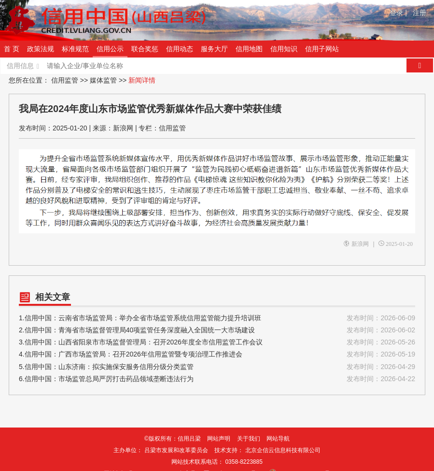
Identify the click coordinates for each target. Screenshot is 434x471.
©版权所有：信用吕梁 (172, 438)
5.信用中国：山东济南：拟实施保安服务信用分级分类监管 (217, 367)
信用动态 (179, 49)
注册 (419, 12)
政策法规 (40, 49)
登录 (398, 12)
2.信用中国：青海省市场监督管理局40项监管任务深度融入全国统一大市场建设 (217, 330)
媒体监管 (103, 80)
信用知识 (283, 49)
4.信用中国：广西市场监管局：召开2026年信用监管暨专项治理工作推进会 (217, 354)
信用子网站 (322, 49)
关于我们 (248, 438)
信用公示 (110, 49)
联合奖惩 (144, 49)
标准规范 (75, 49)
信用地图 (249, 49)
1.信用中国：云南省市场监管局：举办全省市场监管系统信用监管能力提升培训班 (217, 318)
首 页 (11, 49)
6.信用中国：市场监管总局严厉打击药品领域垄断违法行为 (217, 379)
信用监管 (64, 80)
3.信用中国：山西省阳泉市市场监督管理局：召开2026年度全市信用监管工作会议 (217, 342)
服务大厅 (214, 49)
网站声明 (218, 438)
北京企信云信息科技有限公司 (283, 450)
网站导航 (278, 438)
